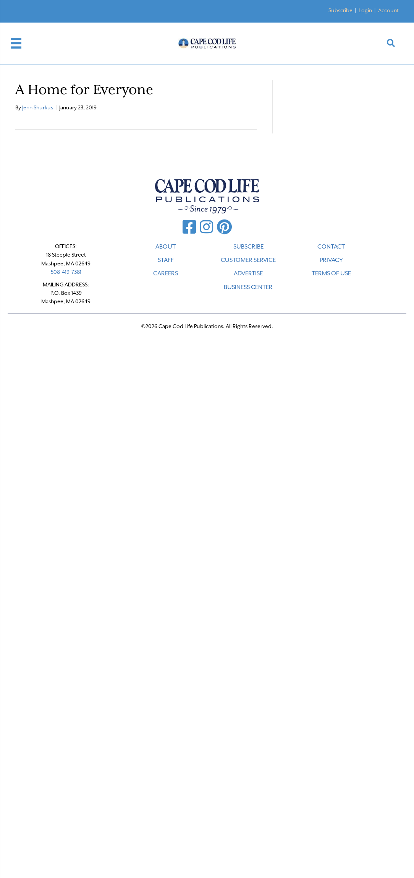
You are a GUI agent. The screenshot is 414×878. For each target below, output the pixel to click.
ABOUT (165, 246)
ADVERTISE (248, 273)
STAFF (166, 260)
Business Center (248, 287)
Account (388, 10)
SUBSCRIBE (248, 246)
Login (365, 10)
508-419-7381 (66, 272)
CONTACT (331, 246)
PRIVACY (331, 260)
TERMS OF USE (331, 273)
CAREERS (165, 273)
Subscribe (340, 10)
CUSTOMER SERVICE (248, 260)
